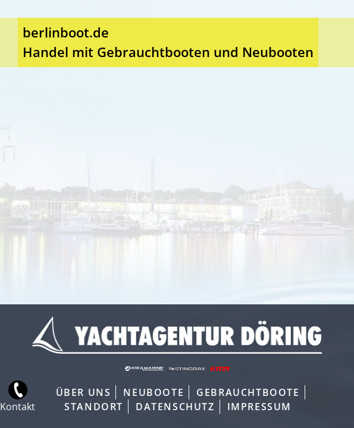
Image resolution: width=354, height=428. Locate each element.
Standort (93, 406)
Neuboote (153, 392)
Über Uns (83, 392)
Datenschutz (175, 406)
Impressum (259, 406)
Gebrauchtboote (247, 392)
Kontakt (11, 406)
